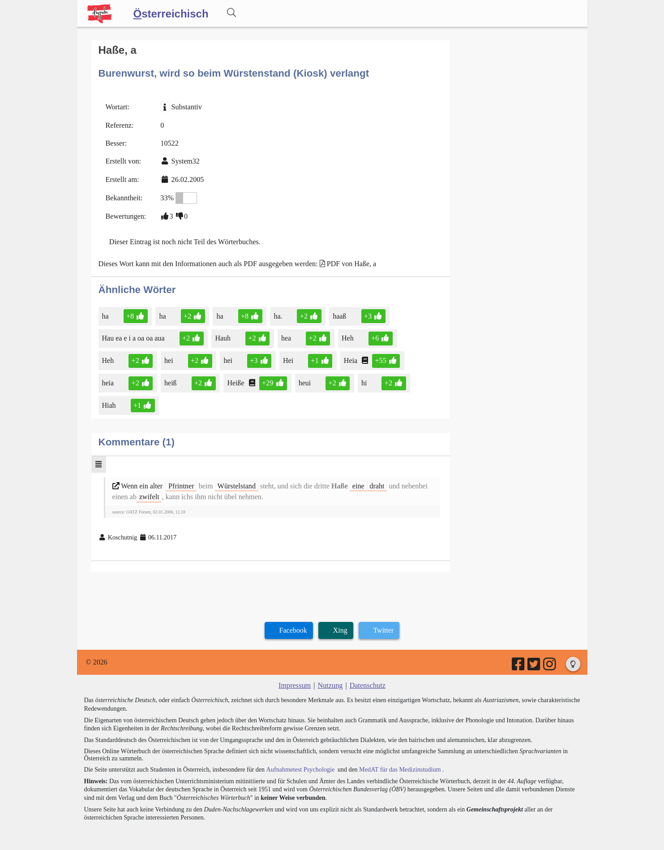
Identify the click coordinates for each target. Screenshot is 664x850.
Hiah (109, 403)
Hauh (222, 336)
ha (106, 314)
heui (304, 380)
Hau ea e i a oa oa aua (134, 336)
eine (356, 483)
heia (109, 380)
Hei (287, 358)
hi (363, 380)
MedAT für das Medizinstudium (398, 765)
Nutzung (330, 682)
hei (169, 358)
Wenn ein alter (138, 483)
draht (374, 483)
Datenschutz (367, 682)
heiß (171, 380)
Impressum (295, 682)
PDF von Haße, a (348, 262)
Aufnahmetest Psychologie (299, 765)
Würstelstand (235, 483)
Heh (347, 336)
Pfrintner (181, 483)
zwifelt (149, 493)
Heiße (236, 380)
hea (285, 336)
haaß (338, 314)
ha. (278, 314)
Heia (349, 358)
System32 (185, 160)
